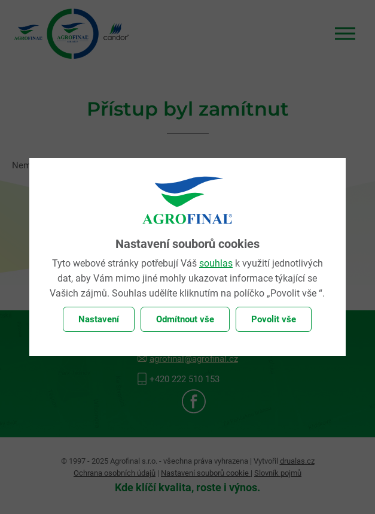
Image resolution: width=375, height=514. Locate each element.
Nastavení (98, 319)
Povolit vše (273, 319)
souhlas (216, 263)
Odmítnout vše (185, 319)
